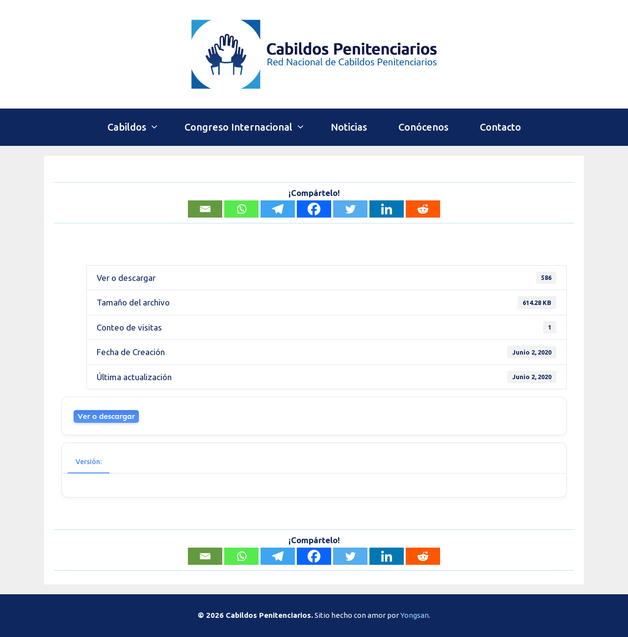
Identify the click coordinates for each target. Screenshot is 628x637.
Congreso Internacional (249, 127)
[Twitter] (350, 209)
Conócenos (423, 127)
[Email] (205, 209)
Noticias (349, 127)
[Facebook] (314, 209)
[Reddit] (423, 209)
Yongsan (414, 615)
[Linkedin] (386, 209)
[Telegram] (278, 209)
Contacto (500, 127)
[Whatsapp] (241, 209)
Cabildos (138, 127)
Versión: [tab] (89, 462)
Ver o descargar (106, 416)
